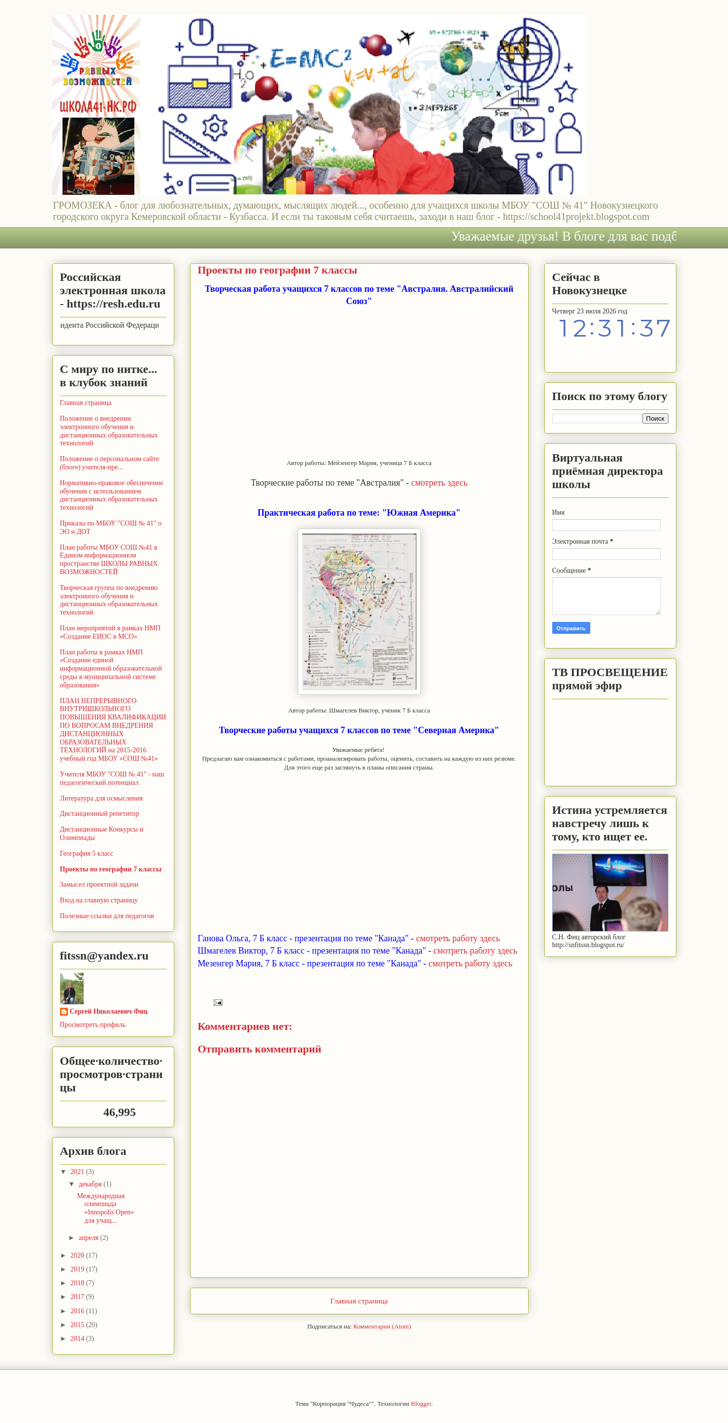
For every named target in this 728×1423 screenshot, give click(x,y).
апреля (89, 1237)
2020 (78, 1255)
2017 (78, 1296)
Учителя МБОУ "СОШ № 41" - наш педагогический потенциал (112, 778)
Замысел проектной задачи (99, 884)
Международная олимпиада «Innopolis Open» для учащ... (105, 1208)
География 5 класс (87, 853)
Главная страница (359, 1301)
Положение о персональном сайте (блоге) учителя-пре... (109, 463)
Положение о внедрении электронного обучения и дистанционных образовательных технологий (109, 431)
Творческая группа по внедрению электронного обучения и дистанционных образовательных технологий (109, 600)
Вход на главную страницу (99, 900)
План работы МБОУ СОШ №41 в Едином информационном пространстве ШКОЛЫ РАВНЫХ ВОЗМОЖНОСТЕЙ (109, 560)
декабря (91, 1184)
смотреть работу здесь (458, 938)
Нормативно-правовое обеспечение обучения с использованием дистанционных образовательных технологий (111, 495)
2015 (78, 1325)
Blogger (421, 1403)
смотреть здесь (439, 483)
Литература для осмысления (101, 798)
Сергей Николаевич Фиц (109, 1011)
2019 (78, 1269)
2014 (78, 1338)
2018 (78, 1283)
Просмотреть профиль (93, 1024)
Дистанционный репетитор (99, 813)
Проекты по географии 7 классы (110, 869)
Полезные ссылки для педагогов (107, 916)
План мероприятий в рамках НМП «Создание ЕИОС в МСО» (110, 632)
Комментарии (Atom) (382, 1326)
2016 (78, 1311)
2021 (78, 1172)
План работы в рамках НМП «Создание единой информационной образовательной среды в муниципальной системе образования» (111, 669)
